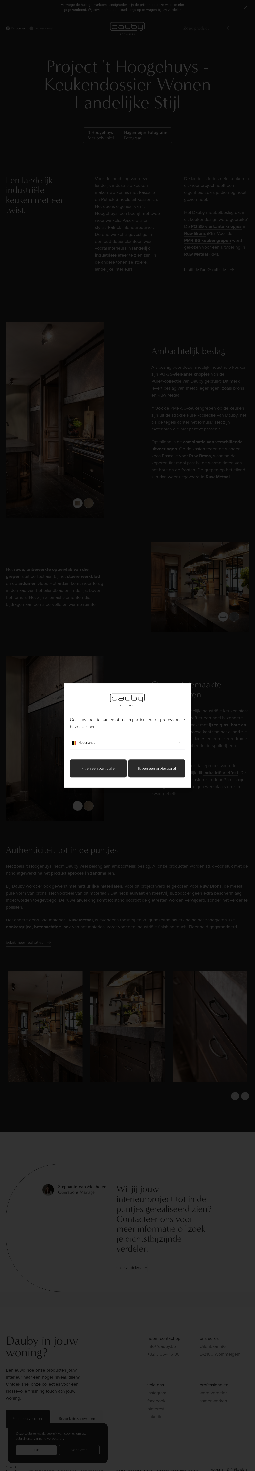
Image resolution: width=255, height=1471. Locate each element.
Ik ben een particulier (98, 768)
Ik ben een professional (157, 768)
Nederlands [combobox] (127, 742)
